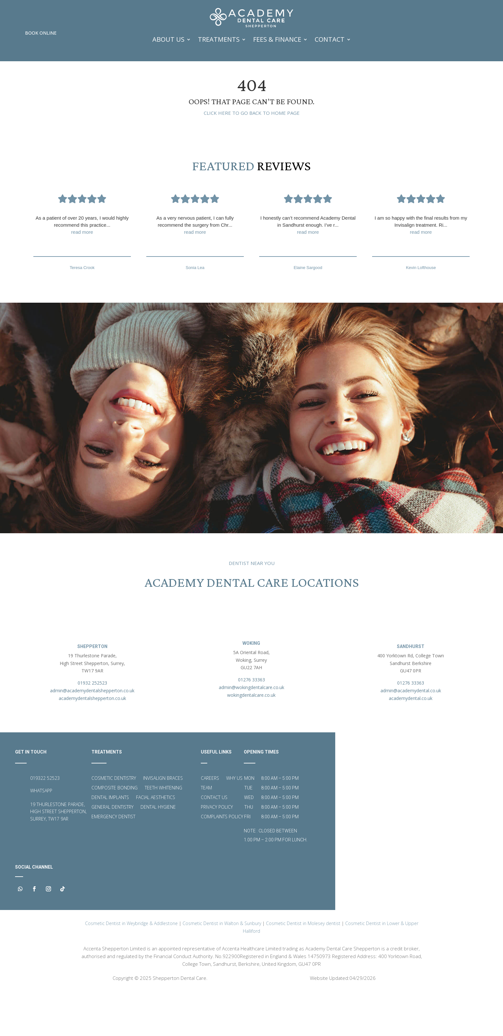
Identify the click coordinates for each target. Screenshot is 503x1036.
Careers (210, 822)
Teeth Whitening (163, 832)
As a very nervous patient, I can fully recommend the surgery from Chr (195, 269)
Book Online (40, 33)
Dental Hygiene (158, 851)
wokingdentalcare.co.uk (251, 739)
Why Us (234, 822)
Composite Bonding (114, 832)
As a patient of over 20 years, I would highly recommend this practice (82, 269)
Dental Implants (110, 841)
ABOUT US (168, 39)
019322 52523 (45, 822)
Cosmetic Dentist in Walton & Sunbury (222, 968)
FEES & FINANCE (277, 39)
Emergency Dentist (113, 860)
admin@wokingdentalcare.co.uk (251, 731)
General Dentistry (112, 851)
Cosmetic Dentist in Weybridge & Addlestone (131, 968)
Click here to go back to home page (252, 156)
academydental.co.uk (410, 742)
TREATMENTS (219, 39)
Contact (330, 39)
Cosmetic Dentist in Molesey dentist (303, 968)
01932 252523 (92, 727)
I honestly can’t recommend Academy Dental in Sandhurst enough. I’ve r (308, 269)
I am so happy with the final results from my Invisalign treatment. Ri (421, 269)
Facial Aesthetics (155, 841)
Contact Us (214, 841)
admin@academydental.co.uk (410, 734)
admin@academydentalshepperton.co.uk (92, 734)
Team (206, 832)
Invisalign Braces (163, 822)
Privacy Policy (217, 851)
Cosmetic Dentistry (113, 822)
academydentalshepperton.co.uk (92, 742)
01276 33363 (251, 724)
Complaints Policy (222, 860)
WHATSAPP (41, 834)
